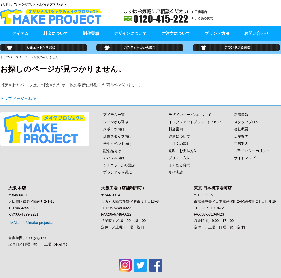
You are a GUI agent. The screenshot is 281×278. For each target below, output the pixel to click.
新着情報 (241, 115)
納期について (179, 136)
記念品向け (112, 151)
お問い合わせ (256, 33)
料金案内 (176, 129)
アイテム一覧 (114, 115)
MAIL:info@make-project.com (32, 221)
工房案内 (201, 12)
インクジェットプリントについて (195, 122)
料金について (55, 33)
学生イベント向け (117, 144)
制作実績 (91, 33)
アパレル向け (114, 158)
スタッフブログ (246, 122)
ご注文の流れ (179, 144)
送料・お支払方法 (183, 151)
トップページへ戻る (18, 98)
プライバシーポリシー (252, 151)
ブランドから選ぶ (117, 172)
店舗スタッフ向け (117, 136)
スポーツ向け (114, 129)
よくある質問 (204, 18)
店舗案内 (241, 136)
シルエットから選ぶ (119, 165)
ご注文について (175, 33)
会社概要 (241, 129)
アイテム (20, 33)
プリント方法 (217, 33)
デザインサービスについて (190, 115)
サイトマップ (244, 158)
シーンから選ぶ (115, 122)
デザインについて (130, 33)
